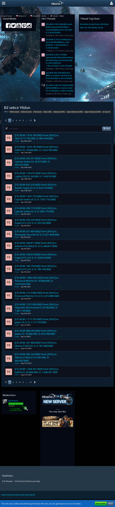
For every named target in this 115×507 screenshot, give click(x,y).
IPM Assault (14, 112)
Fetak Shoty (94, 24)
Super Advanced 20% (75, 112)
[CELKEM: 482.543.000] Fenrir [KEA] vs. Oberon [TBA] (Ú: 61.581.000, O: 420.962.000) (36, 357)
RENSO (94, 27)
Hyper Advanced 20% (93, 112)
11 (31, 120)
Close (110, 503)
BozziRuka (84, 24)
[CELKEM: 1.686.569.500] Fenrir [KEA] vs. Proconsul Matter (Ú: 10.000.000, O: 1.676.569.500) (37, 280)
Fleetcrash (38, 112)
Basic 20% (48, 112)
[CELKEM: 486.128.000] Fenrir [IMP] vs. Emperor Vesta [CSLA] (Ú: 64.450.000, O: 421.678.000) (59, 75)
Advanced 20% (59, 112)
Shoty (100, 27)
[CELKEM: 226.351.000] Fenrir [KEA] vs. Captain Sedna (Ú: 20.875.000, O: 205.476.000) (36, 161)
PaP (89, 27)
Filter (106, 128)
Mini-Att (83, 27)
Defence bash (26, 112)
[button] (3, 3)
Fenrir (17, 141)
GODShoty (104, 24)
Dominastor (13, 401)
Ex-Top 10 (106, 112)
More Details (101, 503)
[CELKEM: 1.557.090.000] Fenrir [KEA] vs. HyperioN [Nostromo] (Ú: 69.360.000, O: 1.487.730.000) (37, 307)
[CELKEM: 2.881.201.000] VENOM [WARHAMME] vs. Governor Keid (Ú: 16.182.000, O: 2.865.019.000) (59, 88)
